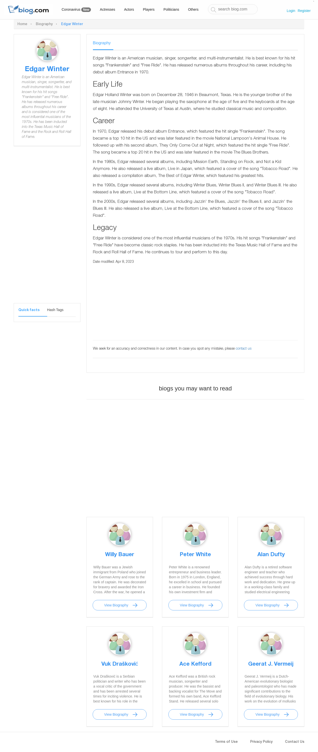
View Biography (116, 605)
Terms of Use (226, 742)
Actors (129, 9)
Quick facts (29, 310)
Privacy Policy (261, 742)
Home (22, 24)
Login (291, 11)
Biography (44, 24)
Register (304, 11)
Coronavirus (76, 9)
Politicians (171, 9)
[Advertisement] (47, 228)
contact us (243, 349)
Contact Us (294, 742)
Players (149, 9)
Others (193, 9)
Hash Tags (55, 310)
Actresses (107, 9)
